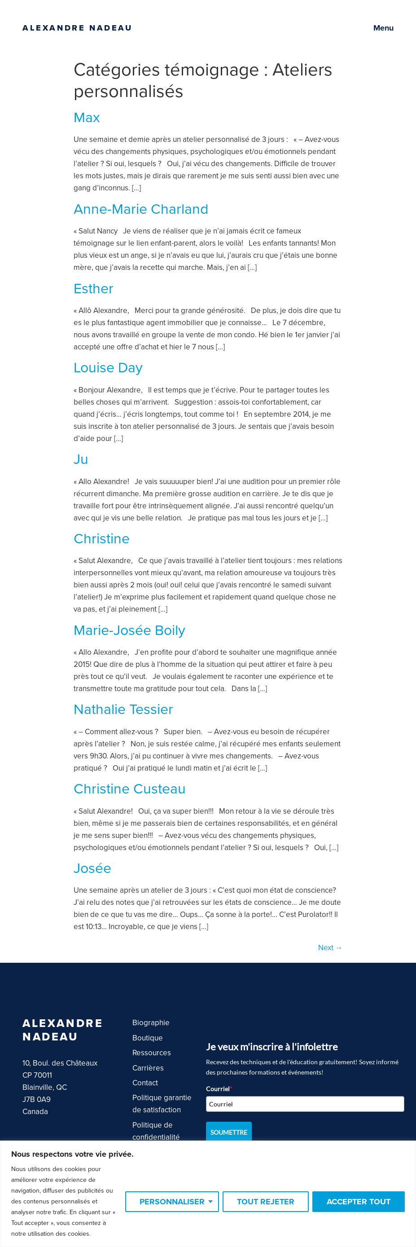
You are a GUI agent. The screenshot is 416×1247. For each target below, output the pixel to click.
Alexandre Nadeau (77, 28)
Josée (92, 868)
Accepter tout (358, 1202)
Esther (94, 288)
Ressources (151, 1053)
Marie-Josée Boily (129, 630)
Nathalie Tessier (123, 709)
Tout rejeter (265, 1202)
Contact (145, 1083)
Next (330, 947)
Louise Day (108, 367)
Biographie (151, 1022)
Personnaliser (172, 1202)
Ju (81, 459)
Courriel (219, 1089)
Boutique (147, 1038)
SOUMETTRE (228, 1132)
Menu (383, 28)
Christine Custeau (130, 789)
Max (87, 117)
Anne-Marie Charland (141, 209)
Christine (102, 538)
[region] (208, 1194)
